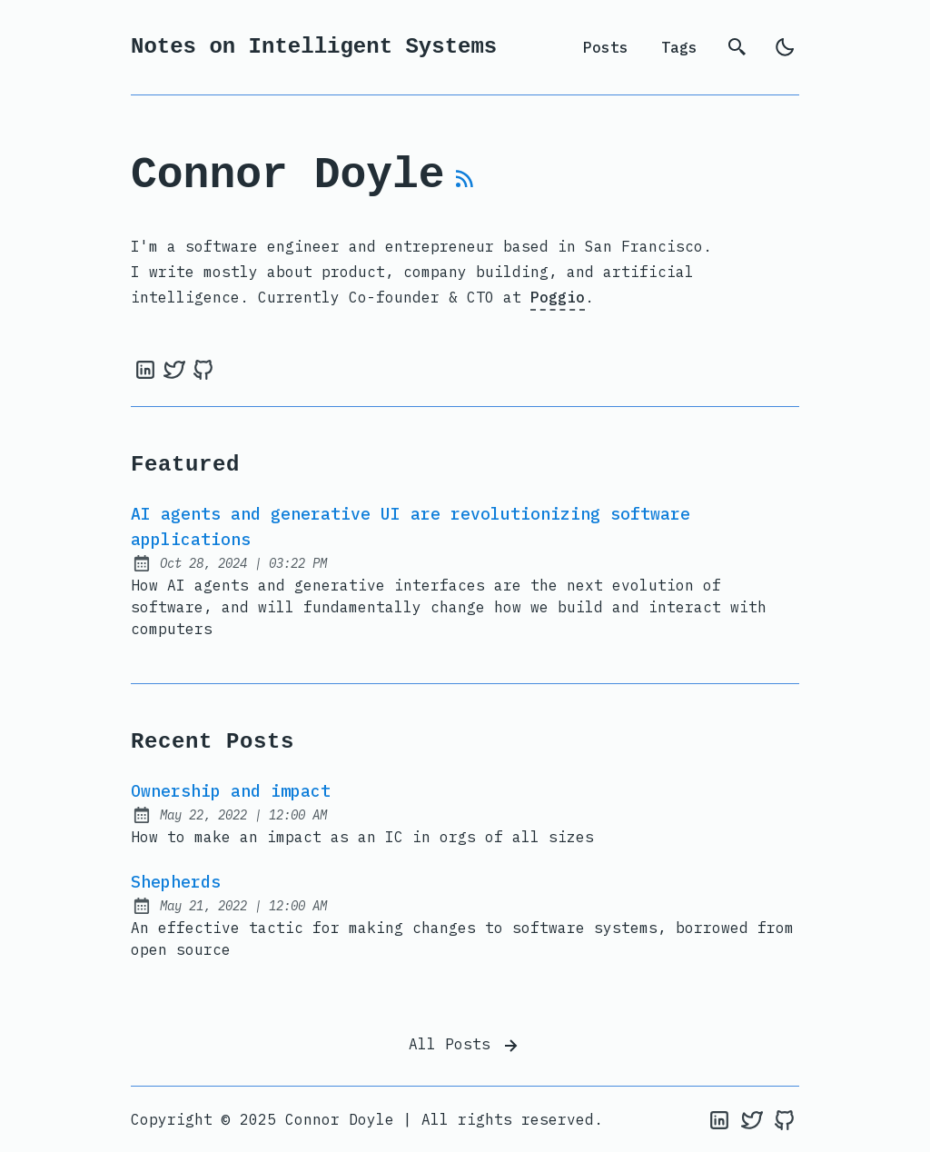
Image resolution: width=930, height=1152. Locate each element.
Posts (605, 47)
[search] (737, 47)
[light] (784, 47)
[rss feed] (465, 186)
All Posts (465, 1046)
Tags (679, 47)
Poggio (557, 297)
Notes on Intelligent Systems (314, 47)
